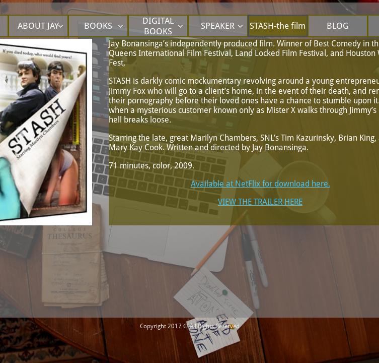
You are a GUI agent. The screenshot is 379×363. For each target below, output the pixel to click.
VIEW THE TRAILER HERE (260, 202)
